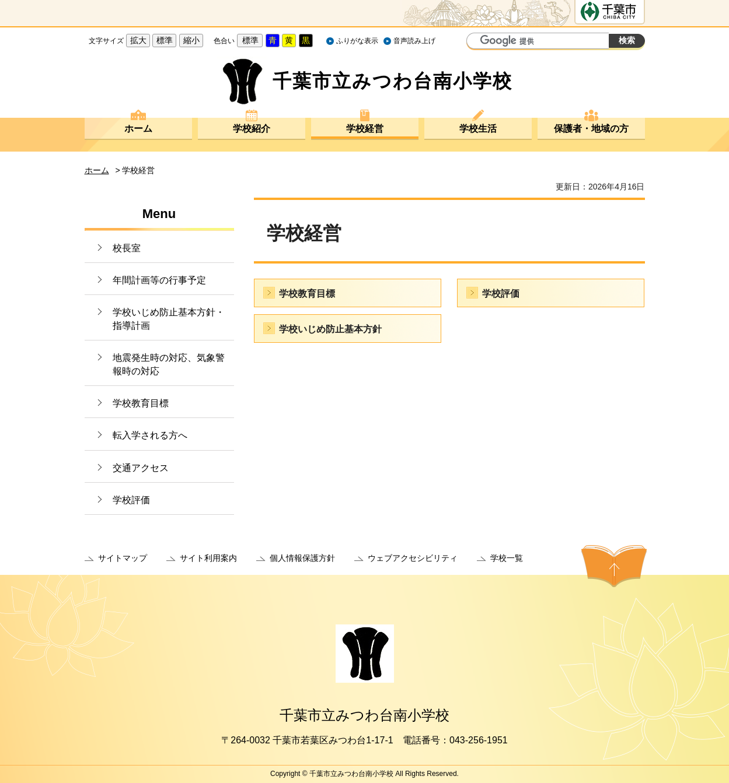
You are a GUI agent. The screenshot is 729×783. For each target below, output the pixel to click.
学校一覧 (506, 558)
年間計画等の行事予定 (159, 280)
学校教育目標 (141, 403)
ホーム (138, 129)
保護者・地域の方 (591, 129)
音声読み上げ (414, 41)
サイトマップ (122, 558)
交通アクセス (141, 468)
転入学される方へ (150, 435)
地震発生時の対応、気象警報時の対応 (169, 364)
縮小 (191, 40)
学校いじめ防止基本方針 (330, 329)
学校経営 (364, 129)
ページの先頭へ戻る (614, 566)
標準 (164, 40)
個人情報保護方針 (302, 558)
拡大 (138, 40)
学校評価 (131, 500)
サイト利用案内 (208, 558)
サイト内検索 (477, 42)
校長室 (127, 248)
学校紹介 (251, 129)
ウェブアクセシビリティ (413, 558)
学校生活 (478, 129)
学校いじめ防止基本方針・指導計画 (169, 318)
